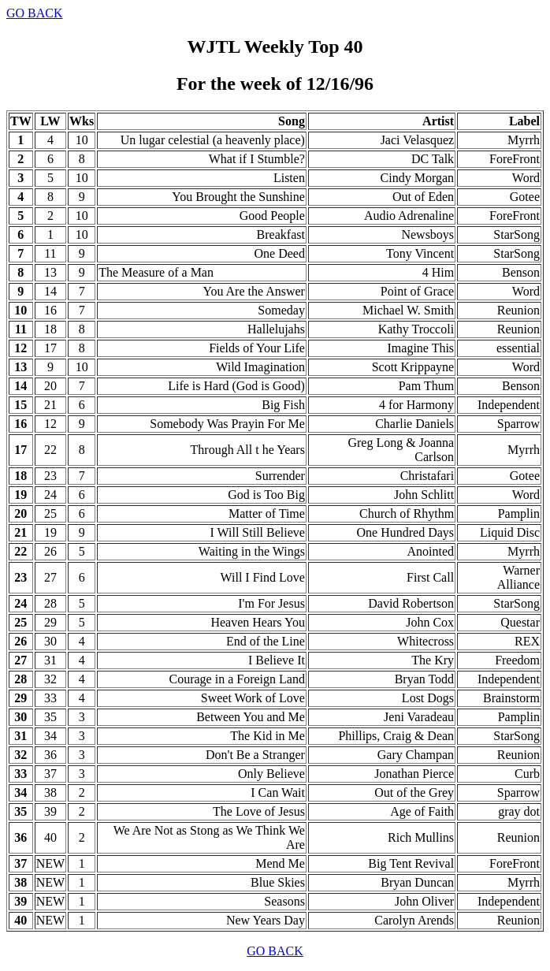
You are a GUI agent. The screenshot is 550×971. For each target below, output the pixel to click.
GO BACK (34, 13)
